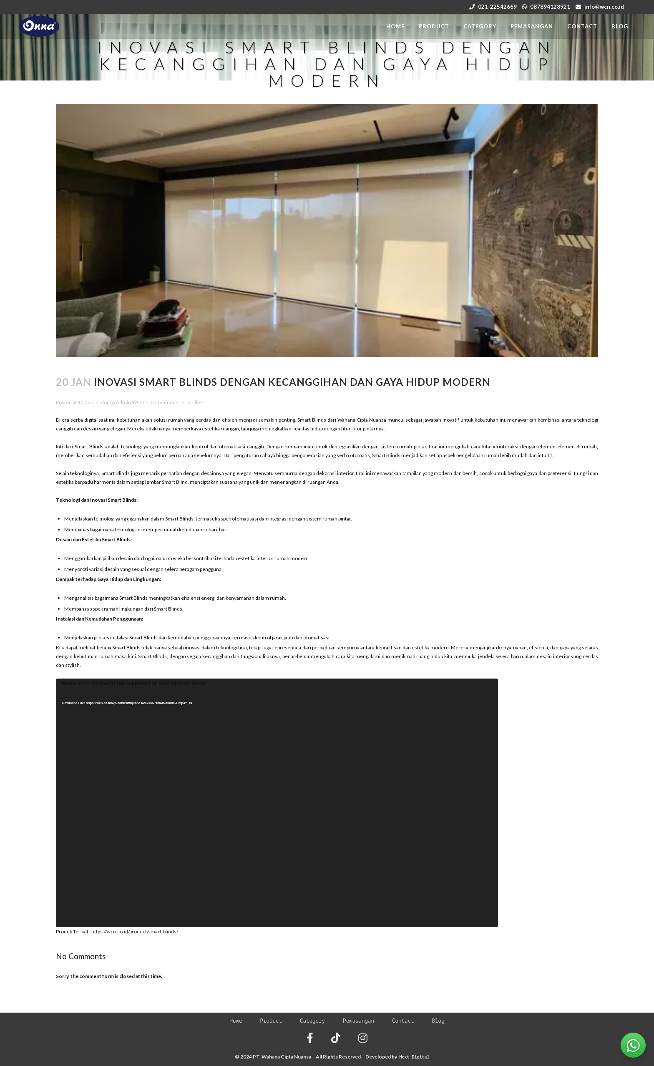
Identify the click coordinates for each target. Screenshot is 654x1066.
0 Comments (165, 402)
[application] (277, 803)
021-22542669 (497, 6)
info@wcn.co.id (604, 6)
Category (312, 1021)
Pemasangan (358, 1021)
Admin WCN (130, 402)
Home (235, 1021)
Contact (403, 1021)
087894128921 (550, 6)
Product (271, 1021)
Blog (104, 402)
